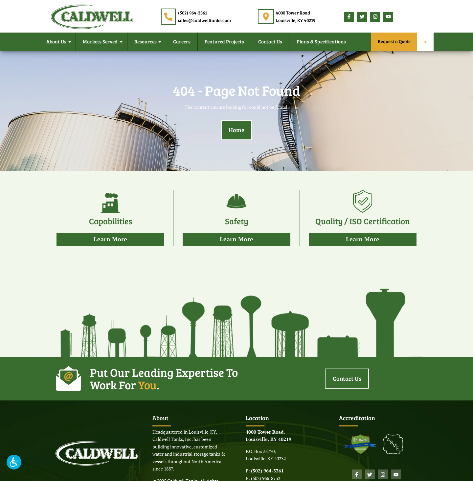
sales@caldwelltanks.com (204, 20)
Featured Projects (224, 41)
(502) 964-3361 (192, 13)
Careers (182, 41)
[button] (14, 462)
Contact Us (270, 41)
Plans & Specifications (321, 41)
